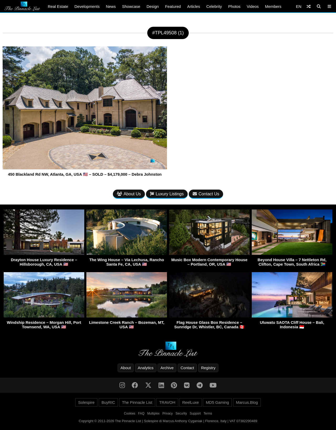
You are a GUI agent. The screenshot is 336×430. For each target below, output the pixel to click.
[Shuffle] (308, 6)
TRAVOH (167, 402)
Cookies (129, 413)
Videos (253, 6)
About (125, 368)
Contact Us (206, 194)
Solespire (86, 402)
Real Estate (58, 6)
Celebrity (214, 6)
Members (273, 6)
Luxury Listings (167, 194)
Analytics (146, 368)
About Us (129, 194)
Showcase (131, 6)
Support (195, 413)
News (111, 6)
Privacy (167, 413)
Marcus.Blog (247, 402)
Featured (173, 6)
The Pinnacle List (137, 402)
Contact (187, 368)
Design (152, 6)
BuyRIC (108, 402)
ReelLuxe (190, 402)
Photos (234, 6)
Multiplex (153, 413)
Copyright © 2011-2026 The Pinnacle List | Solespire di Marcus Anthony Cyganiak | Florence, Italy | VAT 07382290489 (168, 421)
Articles (193, 6)
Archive (167, 368)
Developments (87, 6)
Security (181, 413)
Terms (207, 413)
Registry (208, 368)
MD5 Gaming (217, 402)
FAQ (141, 413)
